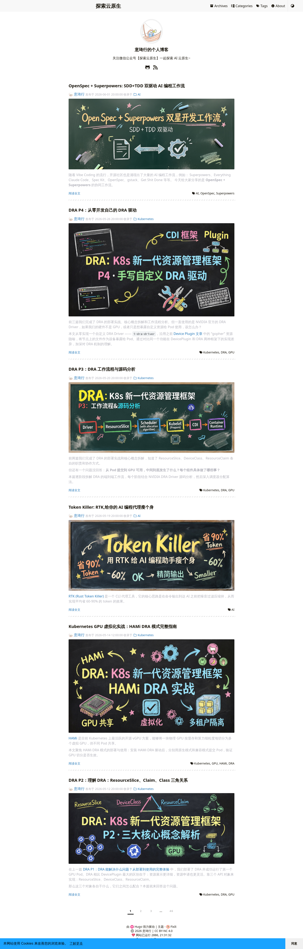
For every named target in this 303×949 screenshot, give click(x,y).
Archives (219, 6)
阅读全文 (74, 193)
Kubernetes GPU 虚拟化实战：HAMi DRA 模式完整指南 (123, 626)
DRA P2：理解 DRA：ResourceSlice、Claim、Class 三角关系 (128, 780)
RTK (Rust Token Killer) (86, 596)
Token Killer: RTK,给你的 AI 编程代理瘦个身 (111, 507)
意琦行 (77, 94)
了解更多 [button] (76, 943)
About (278, 6)
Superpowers (225, 193)
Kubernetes (143, 219)
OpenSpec (207, 193)
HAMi (73, 738)
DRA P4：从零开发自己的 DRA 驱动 (103, 210)
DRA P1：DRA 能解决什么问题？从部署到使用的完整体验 (126, 869)
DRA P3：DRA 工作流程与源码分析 (102, 369)
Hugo (136, 927)
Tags (262, 6)
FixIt (171, 927)
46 (171, 911)
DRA (224, 352)
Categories (242, 6)
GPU (231, 352)
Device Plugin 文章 (188, 333)
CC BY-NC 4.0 (164, 931)
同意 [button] (294, 943)
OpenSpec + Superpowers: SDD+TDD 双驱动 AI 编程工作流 (127, 86)
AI (137, 94)
